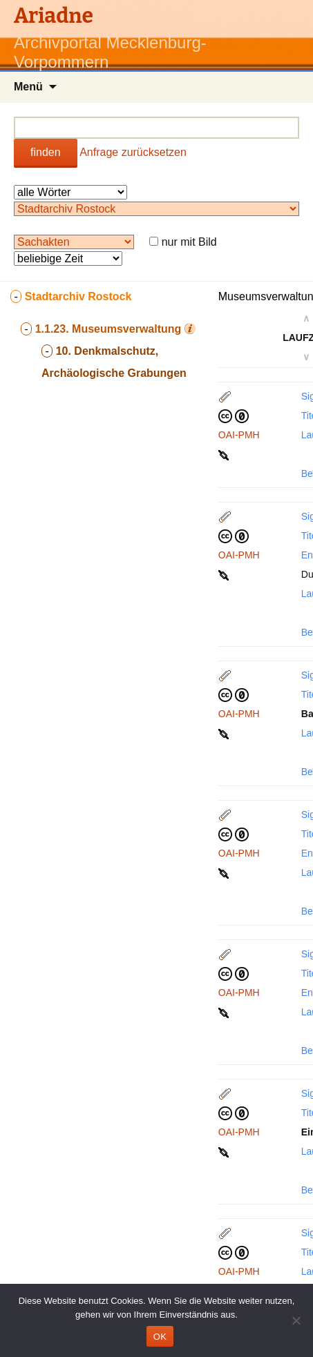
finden (45, 152)
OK (160, 1336)
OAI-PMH (239, 434)
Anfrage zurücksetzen (133, 152)
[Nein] (296, 1320)
